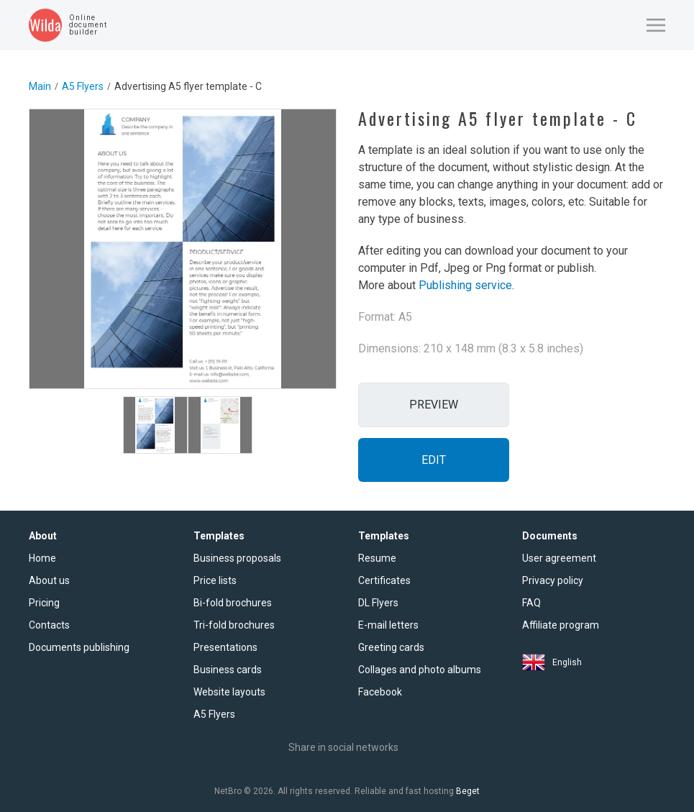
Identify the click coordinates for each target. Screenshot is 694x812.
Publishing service (465, 285)
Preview (433, 404)
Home (42, 558)
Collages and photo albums (419, 669)
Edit (433, 460)
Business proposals (237, 558)
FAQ (531, 602)
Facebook (380, 692)
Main (40, 86)
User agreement (559, 558)
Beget (468, 791)
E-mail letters (388, 625)
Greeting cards (391, 647)
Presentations (225, 647)
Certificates (384, 580)
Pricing (44, 602)
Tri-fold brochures (234, 625)
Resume (377, 558)
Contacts (49, 625)
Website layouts (229, 692)
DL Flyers (378, 602)
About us (49, 580)
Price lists (215, 580)
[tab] (155, 425)
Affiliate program (560, 625)
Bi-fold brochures (232, 602)
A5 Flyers (83, 86)
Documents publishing (79, 647)
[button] (656, 25)
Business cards (227, 669)
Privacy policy (552, 580)
